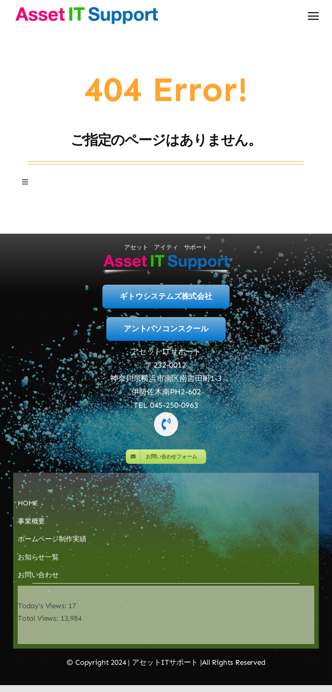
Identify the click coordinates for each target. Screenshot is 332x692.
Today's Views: (43, 605)
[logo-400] (86, 8)
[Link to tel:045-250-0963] (166, 424)
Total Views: (39, 618)
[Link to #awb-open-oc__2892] (313, 16)
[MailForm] (166, 457)
